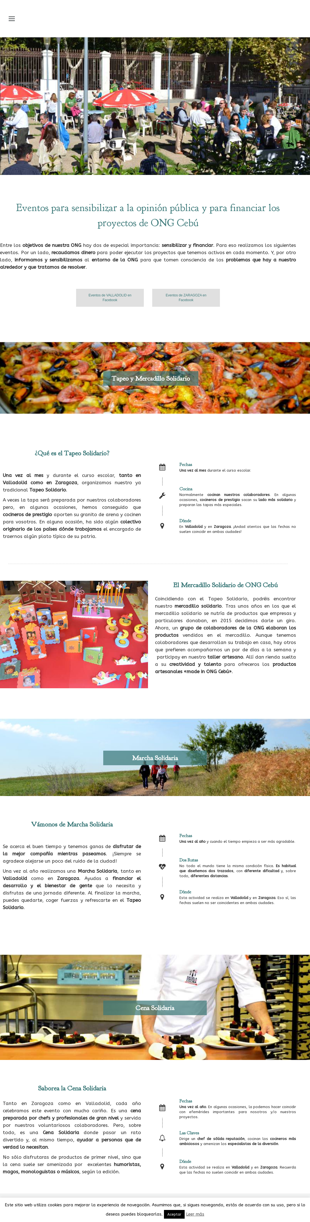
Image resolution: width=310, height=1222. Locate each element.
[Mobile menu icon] (11, 18)
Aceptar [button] (174, 1214)
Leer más (195, 1214)
